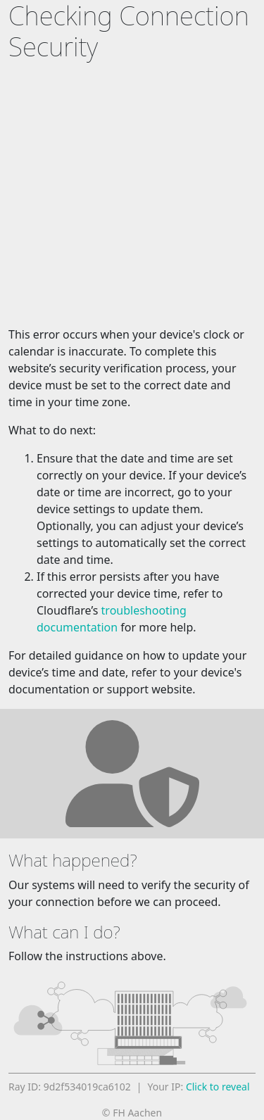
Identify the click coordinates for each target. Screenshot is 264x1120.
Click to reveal (218, 1086)
